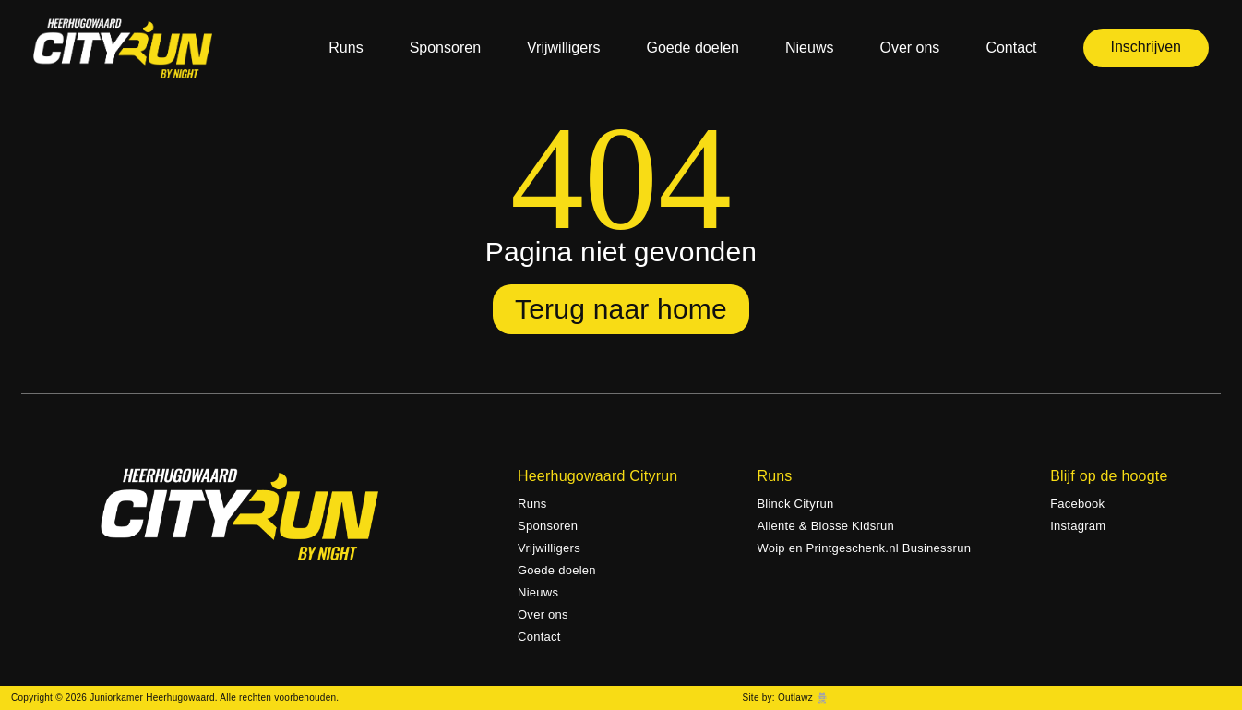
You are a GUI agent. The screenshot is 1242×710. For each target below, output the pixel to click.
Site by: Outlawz (777, 697)
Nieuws (809, 47)
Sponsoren (445, 47)
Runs (345, 47)
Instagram (1077, 526)
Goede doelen (692, 47)
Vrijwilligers (563, 47)
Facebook (1077, 504)
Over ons (909, 47)
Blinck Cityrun (795, 504)
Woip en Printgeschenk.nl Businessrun (864, 548)
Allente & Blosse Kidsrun (825, 526)
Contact (1010, 47)
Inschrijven (1146, 46)
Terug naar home (621, 309)
